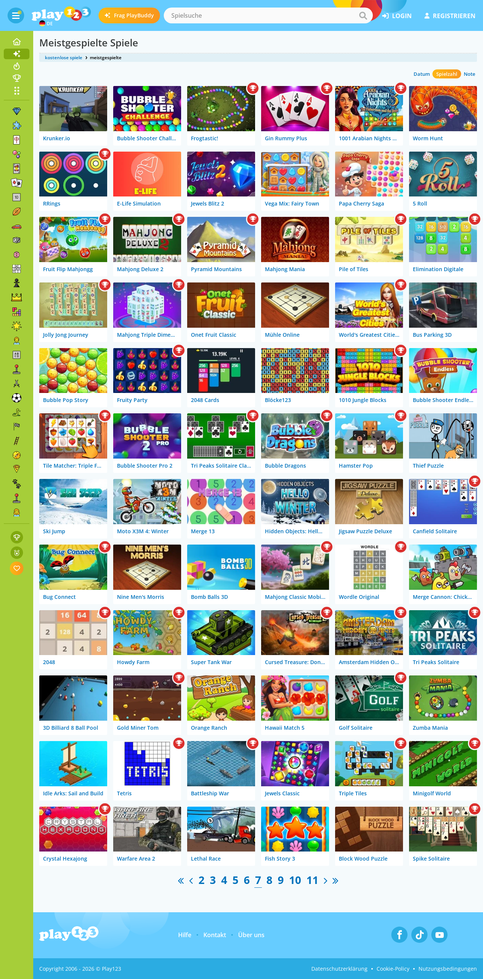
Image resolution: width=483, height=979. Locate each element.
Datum (422, 74)
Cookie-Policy (393, 968)
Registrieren (450, 16)
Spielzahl (446, 74)
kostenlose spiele (63, 57)
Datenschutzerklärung (339, 968)
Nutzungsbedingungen (447, 968)
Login (397, 16)
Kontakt (214, 935)
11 (312, 880)
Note (469, 74)
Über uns (251, 935)
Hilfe (184, 935)
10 (295, 880)
